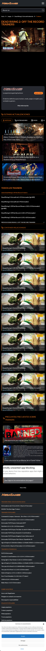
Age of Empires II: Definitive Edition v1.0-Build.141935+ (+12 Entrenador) (22, 563)
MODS (34, 120)
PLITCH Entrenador (7, 553)
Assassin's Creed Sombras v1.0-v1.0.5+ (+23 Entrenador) (17, 519)
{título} (22, 649)
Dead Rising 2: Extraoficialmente (23, 16)
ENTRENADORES (21, 120)
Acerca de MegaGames (8, 593)
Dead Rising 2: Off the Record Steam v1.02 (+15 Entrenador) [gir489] (20, 207)
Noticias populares (6, 620)
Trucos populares (6, 617)
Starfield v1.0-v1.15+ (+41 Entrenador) (12, 526)
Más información (23, 105)
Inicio (3, 16)
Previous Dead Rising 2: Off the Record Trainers (18, 222)
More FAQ (23, 487)
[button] (43, 624)
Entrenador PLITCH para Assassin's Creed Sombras (16, 533)
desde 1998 (38, 93)
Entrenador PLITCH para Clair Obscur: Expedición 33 (16, 539)
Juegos (9, 16)
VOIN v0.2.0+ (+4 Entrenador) (10, 579)
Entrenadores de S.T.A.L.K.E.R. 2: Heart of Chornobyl (16, 506)
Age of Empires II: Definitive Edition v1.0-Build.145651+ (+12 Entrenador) (22, 542)
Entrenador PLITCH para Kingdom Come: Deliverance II (17, 536)
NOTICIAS (7, 120)
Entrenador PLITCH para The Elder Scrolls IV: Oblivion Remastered (20, 529)
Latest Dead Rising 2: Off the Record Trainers (14, 192)
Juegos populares (6, 607)
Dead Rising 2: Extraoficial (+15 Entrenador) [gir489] (18, 197)
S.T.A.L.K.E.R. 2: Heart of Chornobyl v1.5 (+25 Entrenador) (18, 546)
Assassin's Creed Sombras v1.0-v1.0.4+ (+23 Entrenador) (17, 556)
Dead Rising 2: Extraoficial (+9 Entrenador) (15, 202)
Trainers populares (6, 610)
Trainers (38, 16)
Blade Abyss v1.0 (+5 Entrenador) (11, 582)
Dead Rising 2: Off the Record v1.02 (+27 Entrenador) (18, 213)
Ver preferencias (23, 645)
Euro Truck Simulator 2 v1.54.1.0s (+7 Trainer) (14, 576)
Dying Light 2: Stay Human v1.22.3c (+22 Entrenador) (16, 559)
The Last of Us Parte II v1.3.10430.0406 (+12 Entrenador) (18, 566)
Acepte (23, 636)
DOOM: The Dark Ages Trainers (10, 509)
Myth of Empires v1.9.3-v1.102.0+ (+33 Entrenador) (16, 573)
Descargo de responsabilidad (9, 600)
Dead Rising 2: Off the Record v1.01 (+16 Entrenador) (18, 217)
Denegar (23, 640)
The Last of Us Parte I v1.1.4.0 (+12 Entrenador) (15, 569)
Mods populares (6, 613)
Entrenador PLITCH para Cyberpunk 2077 (13, 523)
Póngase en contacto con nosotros (11, 596)
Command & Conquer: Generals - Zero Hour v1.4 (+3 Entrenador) (20, 516)
